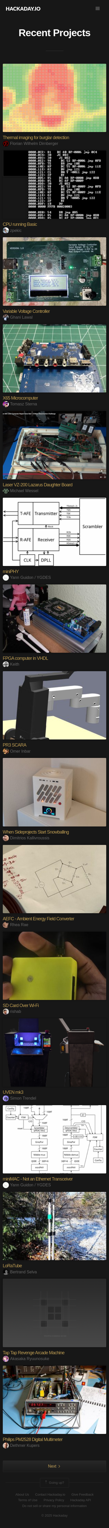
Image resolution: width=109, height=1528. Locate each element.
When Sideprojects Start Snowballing (36, 832)
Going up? (54, 1483)
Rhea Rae (15, 925)
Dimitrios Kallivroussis (26, 838)
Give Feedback (82, 1494)
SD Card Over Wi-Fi (21, 1005)
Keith (11, 664)
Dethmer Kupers (21, 1445)
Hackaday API (80, 1500)
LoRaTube (12, 1265)
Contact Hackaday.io (50, 1494)
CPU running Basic (20, 224)
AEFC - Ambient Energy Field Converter (38, 918)
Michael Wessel (20, 491)
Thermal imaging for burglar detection (36, 137)
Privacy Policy (53, 1500)
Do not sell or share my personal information (54, 1506)
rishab (12, 1011)
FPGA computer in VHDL (25, 658)
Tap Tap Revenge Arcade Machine (33, 1352)
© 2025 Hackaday (54, 1515)
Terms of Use (27, 1500)
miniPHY (11, 571)
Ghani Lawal (18, 317)
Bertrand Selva (20, 1272)
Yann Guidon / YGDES (27, 577)
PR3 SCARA (14, 745)
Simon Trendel (19, 1098)
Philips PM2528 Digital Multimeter (32, 1439)
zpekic (12, 230)
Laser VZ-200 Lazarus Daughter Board (37, 484)
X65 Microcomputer (20, 398)
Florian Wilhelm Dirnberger (30, 143)
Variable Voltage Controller (26, 311)
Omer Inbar (17, 751)
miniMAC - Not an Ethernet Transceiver (38, 1179)
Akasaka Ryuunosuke (26, 1359)
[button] (97, 8)
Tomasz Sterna (20, 404)
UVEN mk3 (13, 1092)
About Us (22, 1494)
